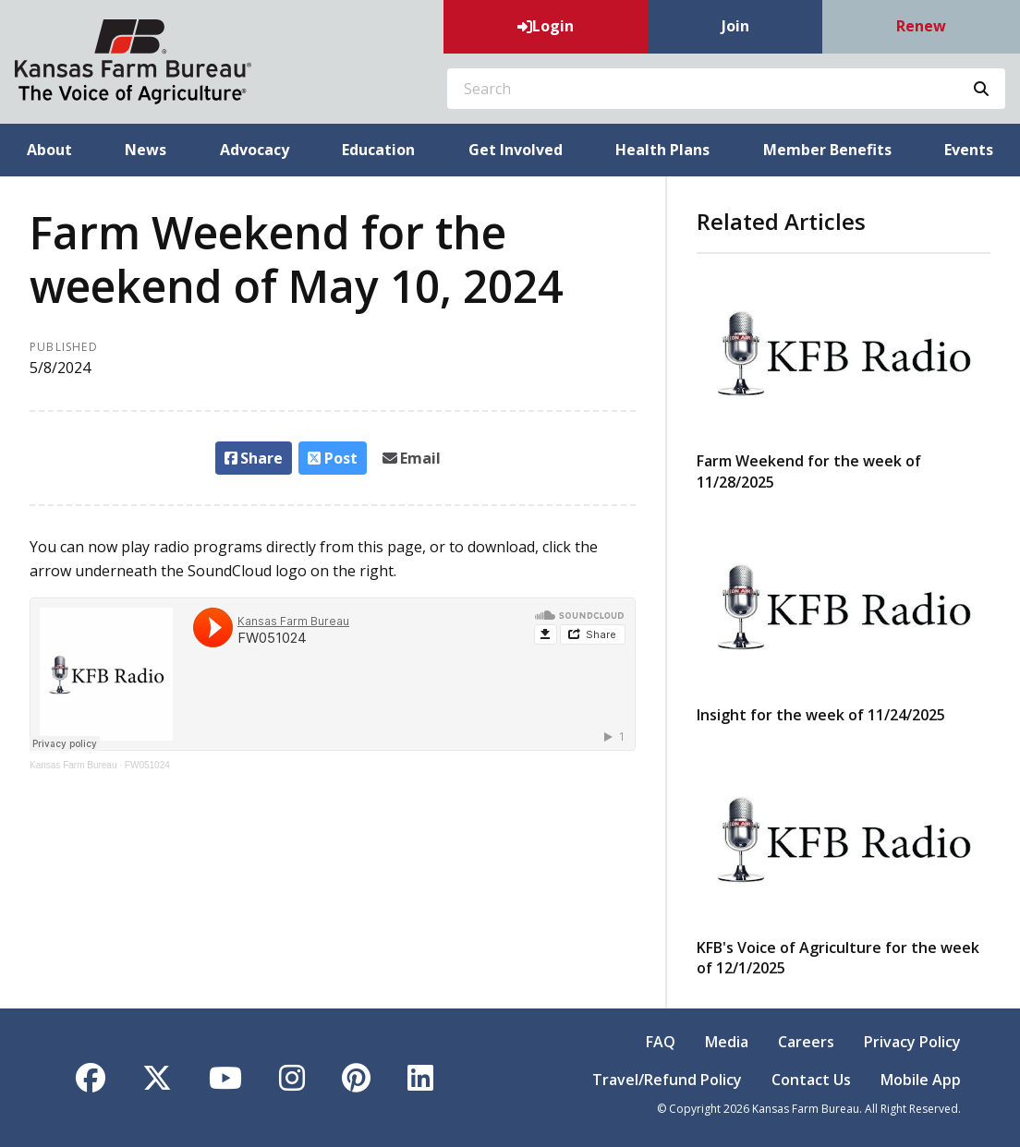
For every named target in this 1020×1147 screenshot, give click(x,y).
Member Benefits (827, 149)
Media (726, 1042)
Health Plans (662, 149)
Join (735, 26)
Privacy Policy (912, 1042)
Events (968, 149)
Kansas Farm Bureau (73, 765)
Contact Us (811, 1079)
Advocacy (254, 149)
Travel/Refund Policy (667, 1079)
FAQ (660, 1042)
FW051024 (147, 765)
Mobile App (920, 1079)
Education (378, 149)
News (145, 149)
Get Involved (515, 149)
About (49, 149)
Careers (806, 1042)
